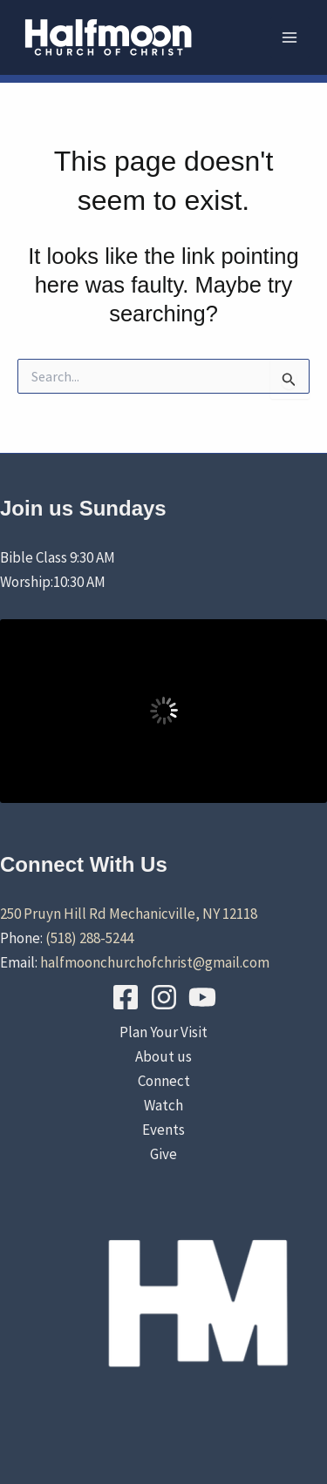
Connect (164, 1080)
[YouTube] (202, 997)
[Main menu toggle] (290, 37)
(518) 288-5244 (89, 938)
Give (163, 1154)
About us (163, 1056)
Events (163, 1129)
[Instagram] (164, 997)
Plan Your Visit (163, 1032)
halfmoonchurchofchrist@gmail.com (154, 962)
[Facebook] (126, 997)
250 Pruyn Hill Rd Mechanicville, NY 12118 (128, 913)
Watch (163, 1105)
